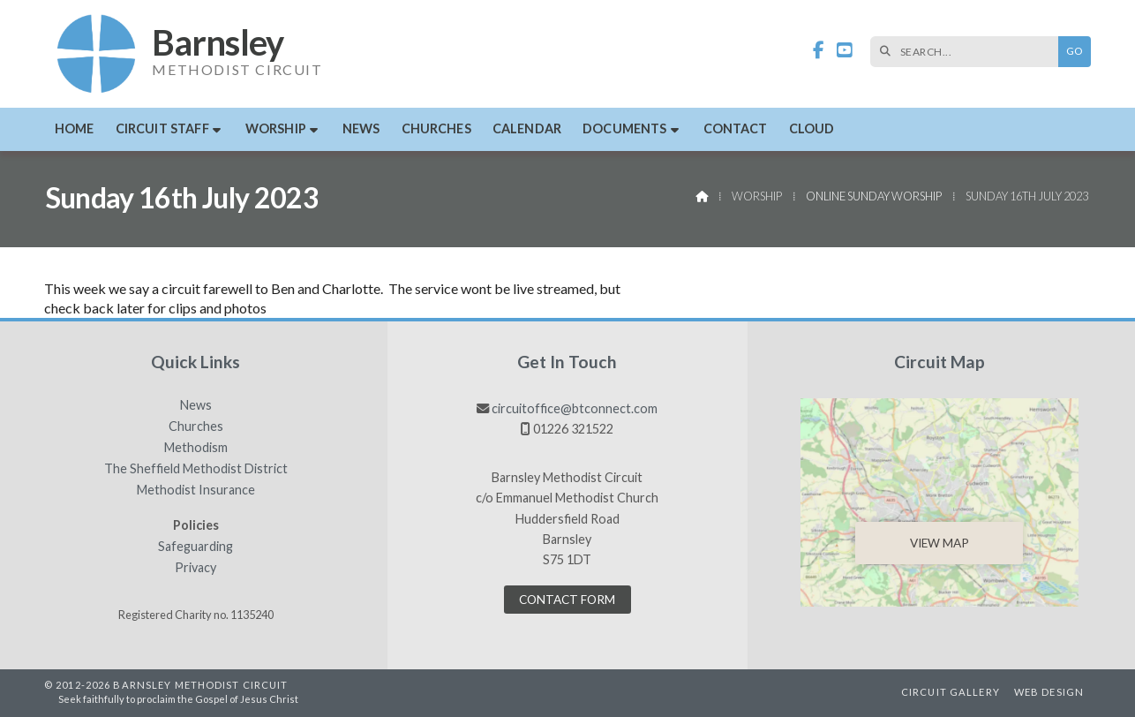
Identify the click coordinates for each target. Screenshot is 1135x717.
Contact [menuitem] (735, 128)
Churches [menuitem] (436, 128)
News (196, 405)
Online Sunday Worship (874, 196)
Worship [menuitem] (275, 128)
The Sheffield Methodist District (196, 469)
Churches (196, 426)
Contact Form (567, 599)
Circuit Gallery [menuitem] (950, 692)
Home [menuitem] (74, 128)
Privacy (195, 568)
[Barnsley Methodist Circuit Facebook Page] (818, 50)
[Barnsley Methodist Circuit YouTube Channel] (845, 50)
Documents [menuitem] (624, 128)
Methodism (196, 448)
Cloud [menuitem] (812, 128)
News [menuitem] (361, 128)
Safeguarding (195, 547)
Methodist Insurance (196, 490)
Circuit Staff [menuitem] (162, 128)
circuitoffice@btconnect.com (575, 408)
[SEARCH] (968, 51)
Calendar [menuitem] (526, 128)
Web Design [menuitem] (1049, 692)
